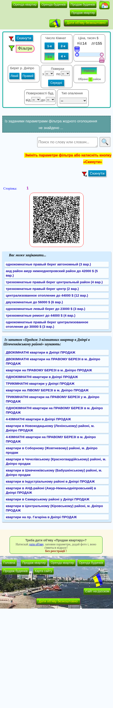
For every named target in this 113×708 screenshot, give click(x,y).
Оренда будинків (53, 4)
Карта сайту (43, 571)
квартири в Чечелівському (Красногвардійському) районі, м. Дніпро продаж (56, 461)
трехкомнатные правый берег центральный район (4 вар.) (54, 282)
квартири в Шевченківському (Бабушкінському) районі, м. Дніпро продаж (54, 472)
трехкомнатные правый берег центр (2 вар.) (42, 289)
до (94, 43)
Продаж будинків (83, 4)
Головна (9, 562)
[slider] (77, 51)
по (57, 74)
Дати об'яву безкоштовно (86, 22)
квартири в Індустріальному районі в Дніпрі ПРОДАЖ (50, 481)
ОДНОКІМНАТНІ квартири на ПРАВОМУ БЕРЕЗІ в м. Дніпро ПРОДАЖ (54, 410)
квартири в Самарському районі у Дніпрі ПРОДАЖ (47, 499)
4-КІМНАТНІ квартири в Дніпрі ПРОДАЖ (38, 419)
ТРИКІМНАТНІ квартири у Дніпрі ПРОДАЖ (40, 383)
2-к (63, 46)
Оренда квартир (25, 4)
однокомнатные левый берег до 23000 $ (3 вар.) (45, 309)
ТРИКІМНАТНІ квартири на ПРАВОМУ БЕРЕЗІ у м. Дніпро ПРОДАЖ (52, 399)
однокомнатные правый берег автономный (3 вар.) (48, 264)
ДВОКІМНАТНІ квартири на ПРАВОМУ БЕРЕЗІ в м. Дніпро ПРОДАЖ (53, 361)
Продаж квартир (83, 12)
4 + (63, 56)
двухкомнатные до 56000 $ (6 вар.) (34, 302)
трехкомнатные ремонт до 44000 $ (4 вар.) (40, 315)
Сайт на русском (97, 591)
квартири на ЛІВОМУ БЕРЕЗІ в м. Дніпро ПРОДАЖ (47, 390)
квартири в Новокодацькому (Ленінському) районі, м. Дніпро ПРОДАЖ (50, 428)
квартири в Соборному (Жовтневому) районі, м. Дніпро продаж (51, 450)
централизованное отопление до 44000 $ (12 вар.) (47, 295)
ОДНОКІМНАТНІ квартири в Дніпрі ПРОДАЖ (42, 377)
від (79, 43)
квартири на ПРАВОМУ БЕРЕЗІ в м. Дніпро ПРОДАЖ (49, 370)
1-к (49, 46)
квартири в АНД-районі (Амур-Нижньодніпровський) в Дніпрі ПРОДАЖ (51, 490)
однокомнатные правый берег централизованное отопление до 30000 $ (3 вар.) (47, 324)
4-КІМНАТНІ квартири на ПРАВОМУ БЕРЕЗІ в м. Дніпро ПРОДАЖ (51, 439)
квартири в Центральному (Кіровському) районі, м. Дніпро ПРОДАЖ (54, 508)
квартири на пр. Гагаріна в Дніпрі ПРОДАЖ (41, 517)
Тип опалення (72, 93)
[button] (104, 5)
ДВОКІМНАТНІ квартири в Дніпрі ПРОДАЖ (40, 352)
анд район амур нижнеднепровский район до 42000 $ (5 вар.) (52, 273)
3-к (49, 57)
